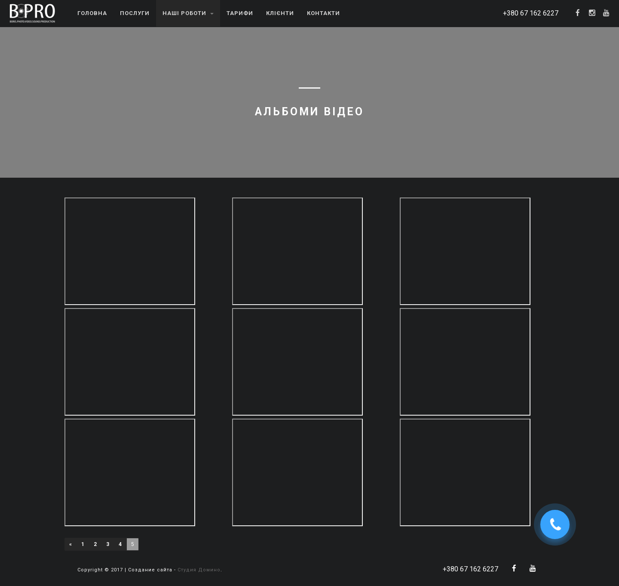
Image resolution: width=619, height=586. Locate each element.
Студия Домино (199, 570)
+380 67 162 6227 (530, 13)
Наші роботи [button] (188, 13)
